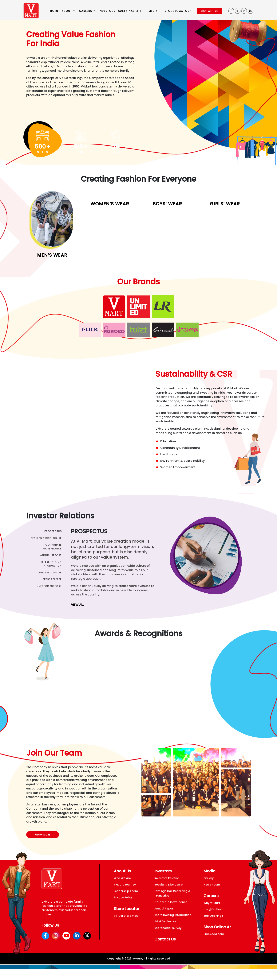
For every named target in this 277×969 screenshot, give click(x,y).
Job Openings (213, 916)
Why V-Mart (212, 903)
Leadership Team (126, 891)
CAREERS (87, 11)
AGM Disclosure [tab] (50, 572)
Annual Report (164, 908)
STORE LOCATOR (178, 11)
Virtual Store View (126, 916)
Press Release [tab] (52, 579)
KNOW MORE (42, 834)
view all (77, 605)
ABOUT (68, 11)
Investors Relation (167, 878)
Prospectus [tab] (53, 531)
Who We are (122, 878)
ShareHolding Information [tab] (51, 564)
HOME (54, 11)
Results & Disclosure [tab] (46, 538)
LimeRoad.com (214, 934)
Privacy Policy (123, 897)
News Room (212, 884)
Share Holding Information (172, 915)
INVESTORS (107, 11)
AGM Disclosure (165, 921)
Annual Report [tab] (51, 555)
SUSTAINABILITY (131, 11)
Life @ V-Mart (213, 909)
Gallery (209, 878)
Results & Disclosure (168, 884)
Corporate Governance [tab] (52, 546)
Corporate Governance (170, 902)
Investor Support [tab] (49, 586)
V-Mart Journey (125, 884)
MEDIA (154, 11)
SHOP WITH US (209, 11)
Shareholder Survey (167, 928)
